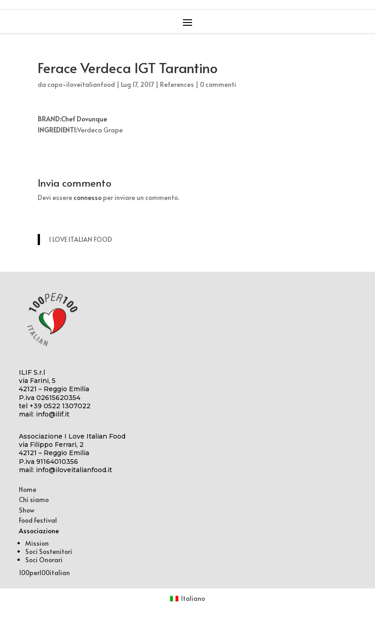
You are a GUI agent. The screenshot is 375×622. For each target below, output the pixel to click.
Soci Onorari (43, 559)
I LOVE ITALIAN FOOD (80, 239)
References (177, 84)
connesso (88, 197)
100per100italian (44, 572)
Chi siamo (34, 499)
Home (27, 489)
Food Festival (38, 520)
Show (26, 510)
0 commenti (218, 84)
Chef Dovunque (84, 118)
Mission (37, 543)
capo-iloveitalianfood (81, 84)
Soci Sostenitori (48, 551)
